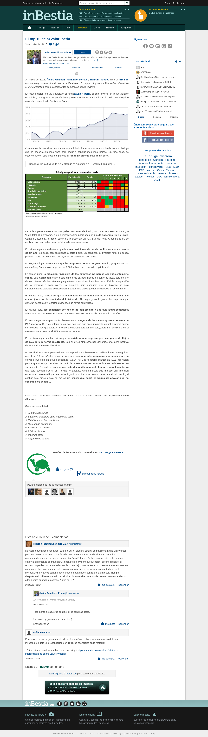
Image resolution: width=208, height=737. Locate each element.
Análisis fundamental (151, 163)
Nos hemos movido (158, 9)
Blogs (42, 28)
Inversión (140, 166)
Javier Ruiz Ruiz (146, 173)
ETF (141, 170)
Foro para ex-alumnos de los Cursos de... (159, 101)
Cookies (82, 733)
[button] (82, 52)
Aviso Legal (117, 733)
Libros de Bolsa (90, 713)
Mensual (174, 117)
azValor (139, 176)
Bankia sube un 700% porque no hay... (158, 77)
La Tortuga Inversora (157, 156)
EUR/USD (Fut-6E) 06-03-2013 (155, 92)
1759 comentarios (73, 544)
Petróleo (170, 159)
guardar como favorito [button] (90, 473)
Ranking (110, 28)
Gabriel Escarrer (166, 170)
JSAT (157, 179)
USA (159, 176)
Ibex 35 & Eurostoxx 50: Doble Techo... (158, 106)
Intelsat (151, 170)
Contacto (143, 733)
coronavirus (156, 166)
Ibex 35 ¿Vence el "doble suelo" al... (157, 111)
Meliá (176, 166)
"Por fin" (144, 67)
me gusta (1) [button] (106, 584)
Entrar (168, 3)
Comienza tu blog (32, 3)
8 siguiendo (75, 68)
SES (168, 166)
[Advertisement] (77, 516)
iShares (173, 173)
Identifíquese (56, 673)
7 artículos (118, 68)
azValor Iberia (172, 176)
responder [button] (123, 584)
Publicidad (131, 733)
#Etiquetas (126, 28)
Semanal (157, 117)
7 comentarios (96, 68)
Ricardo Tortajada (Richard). (48, 543)
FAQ (153, 733)
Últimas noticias (87, 9)
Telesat (150, 176)
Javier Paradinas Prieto (57, 52)
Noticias (55, 28)
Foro (68, 28)
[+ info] (95, 60)
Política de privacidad (99, 733)
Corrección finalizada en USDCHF (156, 82)
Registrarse (179, 3)
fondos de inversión (151, 159)
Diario (141, 117)
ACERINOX (146, 72)
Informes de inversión (39, 714)
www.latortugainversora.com (56, 63)
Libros (97, 28)
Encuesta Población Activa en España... (159, 97)
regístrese (71, 673)
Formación (82, 28)
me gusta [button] (62, 469)
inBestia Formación (53, 3)
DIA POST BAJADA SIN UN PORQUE (158, 87)
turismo (171, 163)
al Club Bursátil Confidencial (161, 13)
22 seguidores (53, 68)
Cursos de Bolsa (145, 713)
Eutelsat (162, 173)
